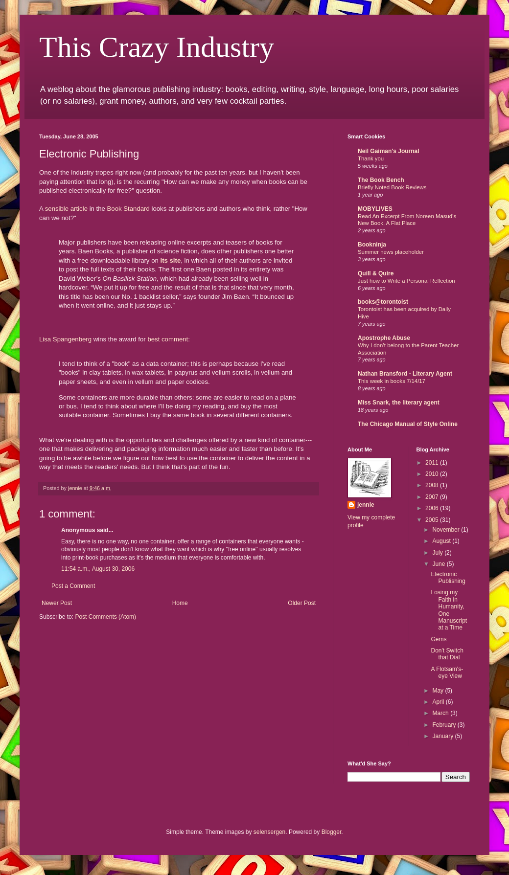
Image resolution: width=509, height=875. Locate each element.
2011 (432, 462)
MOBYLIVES (375, 208)
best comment (167, 339)
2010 (432, 474)
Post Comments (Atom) (105, 616)
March (441, 713)
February (444, 724)
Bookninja (372, 244)
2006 (432, 508)
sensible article (66, 208)
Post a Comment (73, 586)
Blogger (332, 832)
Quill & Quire (375, 273)
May (438, 690)
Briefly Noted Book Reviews (392, 187)
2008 (432, 485)
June (439, 564)
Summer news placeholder (391, 252)
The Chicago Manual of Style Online (408, 424)
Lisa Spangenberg (65, 339)
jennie (365, 504)
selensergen (269, 832)
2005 (432, 519)
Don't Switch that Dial (447, 654)
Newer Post (57, 603)
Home (180, 603)
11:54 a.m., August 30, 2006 (98, 568)
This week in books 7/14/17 (391, 381)
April (438, 701)
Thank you (371, 158)
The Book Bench (381, 180)
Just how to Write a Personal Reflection (406, 281)
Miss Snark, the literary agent (399, 402)
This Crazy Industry (156, 47)
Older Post (302, 603)
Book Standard (128, 208)
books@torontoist (383, 301)
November (446, 529)
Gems (438, 639)
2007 (432, 497)
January (443, 736)
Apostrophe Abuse (384, 338)
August (442, 541)
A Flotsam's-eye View (447, 672)
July (438, 552)
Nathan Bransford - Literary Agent (405, 373)
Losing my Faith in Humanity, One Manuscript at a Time (449, 610)
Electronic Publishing (448, 577)
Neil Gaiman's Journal (388, 151)
